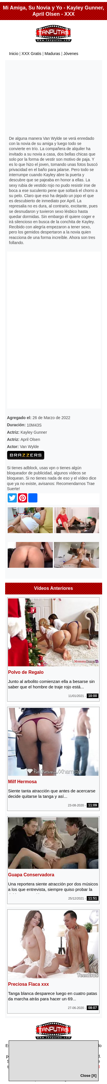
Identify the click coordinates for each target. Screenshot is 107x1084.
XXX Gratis (31, 53)
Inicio (14, 53)
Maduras (52, 53)
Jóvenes (70, 53)
